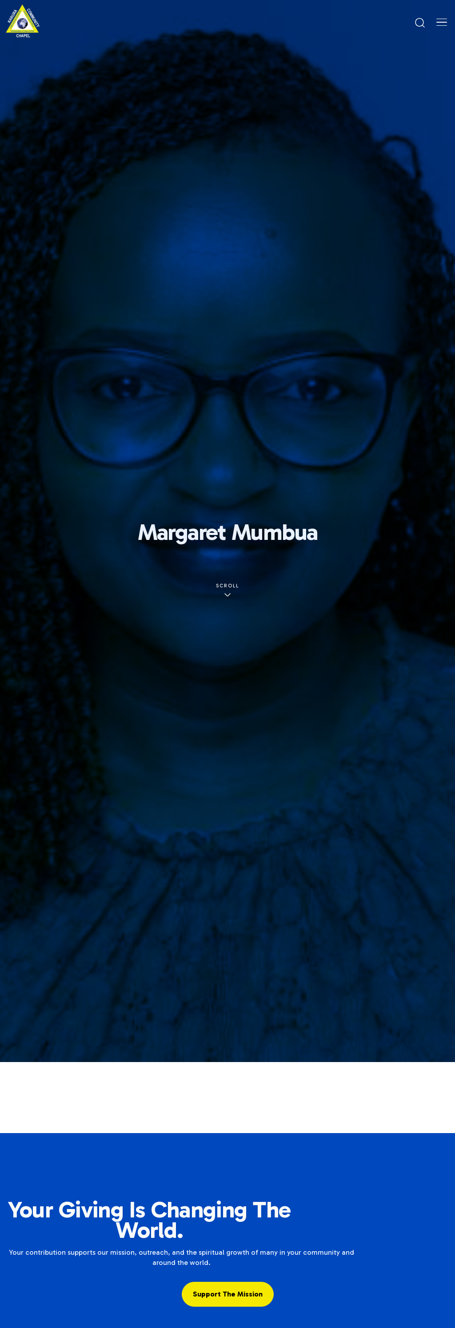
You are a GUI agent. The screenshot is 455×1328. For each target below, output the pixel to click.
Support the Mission (228, 1294)
